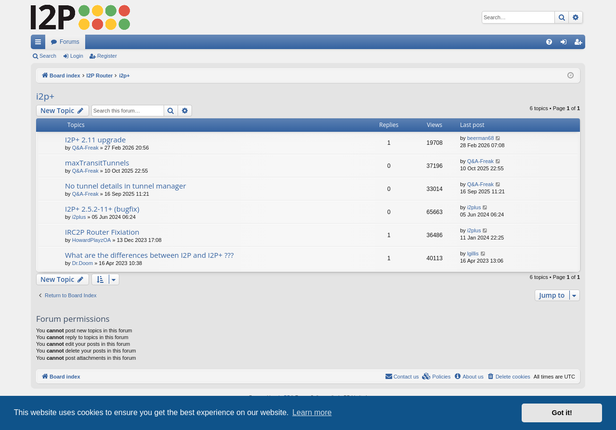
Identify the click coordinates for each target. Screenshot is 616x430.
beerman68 (480, 138)
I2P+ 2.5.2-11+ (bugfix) (102, 209)
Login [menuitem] (566, 43)
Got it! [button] (562, 413)
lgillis (473, 253)
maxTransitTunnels (97, 162)
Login (76, 56)
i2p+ (45, 96)
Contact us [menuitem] (402, 376)
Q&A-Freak (85, 148)
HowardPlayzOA (91, 240)
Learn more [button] (312, 412)
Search (47, 56)
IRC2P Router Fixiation (102, 232)
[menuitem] (549, 42)
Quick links (40, 43)
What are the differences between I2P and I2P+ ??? (149, 255)
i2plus (79, 217)
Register (107, 56)
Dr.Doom (82, 263)
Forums (69, 41)
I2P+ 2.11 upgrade (95, 139)
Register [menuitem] (580, 43)
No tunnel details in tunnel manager (125, 185)
